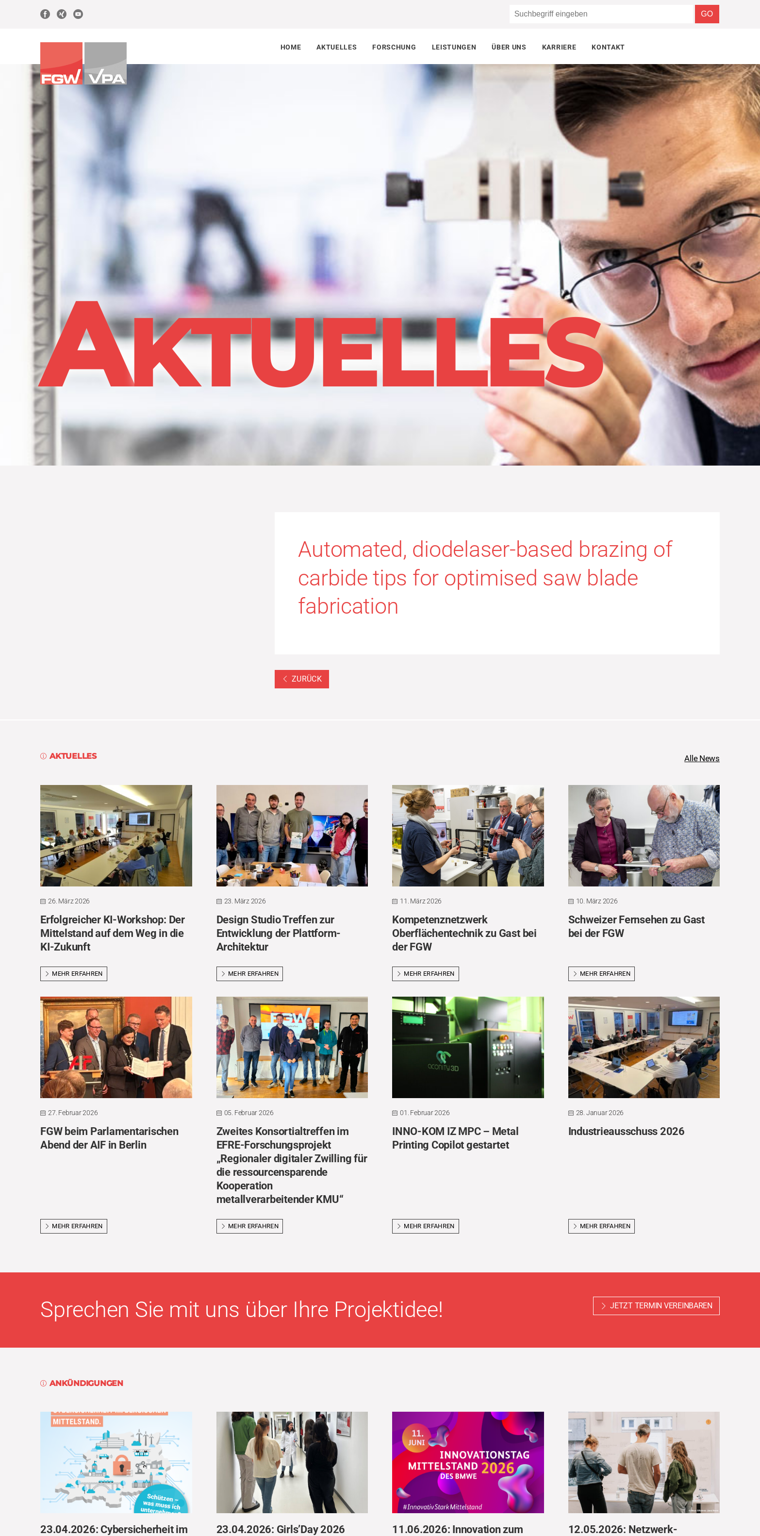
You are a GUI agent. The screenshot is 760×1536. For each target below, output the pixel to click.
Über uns (509, 47)
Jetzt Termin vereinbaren (661, 1306)
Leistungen (454, 47)
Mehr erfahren (74, 974)
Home (291, 47)
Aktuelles (336, 47)
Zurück (302, 679)
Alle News (701, 759)
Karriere (559, 47)
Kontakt (608, 47)
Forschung (394, 47)
